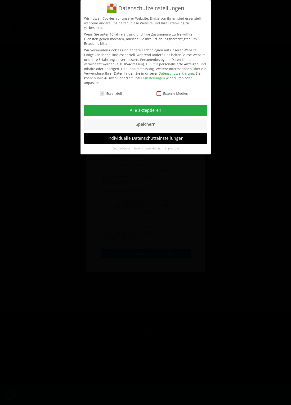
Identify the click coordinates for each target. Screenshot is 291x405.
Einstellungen (154, 78)
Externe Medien (172, 93)
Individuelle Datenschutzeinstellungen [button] (145, 138)
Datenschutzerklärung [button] (148, 148)
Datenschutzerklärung (176, 73)
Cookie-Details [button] (121, 148)
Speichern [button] (146, 124)
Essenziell (111, 93)
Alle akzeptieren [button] (145, 110)
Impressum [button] (172, 148)
